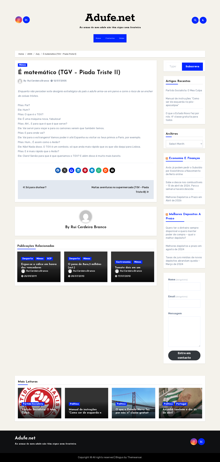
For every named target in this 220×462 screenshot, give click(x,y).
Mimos (22, 65)
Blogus (119, 457)
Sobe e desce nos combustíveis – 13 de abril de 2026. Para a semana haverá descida (184, 185)
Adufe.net (110, 18)
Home (98, 38)
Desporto (27, 258)
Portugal (181, 404)
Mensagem (175, 313)
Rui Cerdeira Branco (38, 81)
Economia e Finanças (184, 158)
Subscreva (192, 66)
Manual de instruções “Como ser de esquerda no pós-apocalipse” (182, 102)
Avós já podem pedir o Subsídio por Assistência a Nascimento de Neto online (184, 171)
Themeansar (134, 457)
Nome (178, 279)
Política (74, 404)
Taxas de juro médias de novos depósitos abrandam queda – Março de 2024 (184, 261)
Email (177, 296)
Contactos (110, 38)
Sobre (121, 38)
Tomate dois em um (127, 267)
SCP (49, 258)
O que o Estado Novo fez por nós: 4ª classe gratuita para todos (182, 116)
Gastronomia (123, 262)
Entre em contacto (184, 355)
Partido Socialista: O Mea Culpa (184, 90)
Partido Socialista (33, 404)
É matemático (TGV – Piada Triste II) (69, 73)
